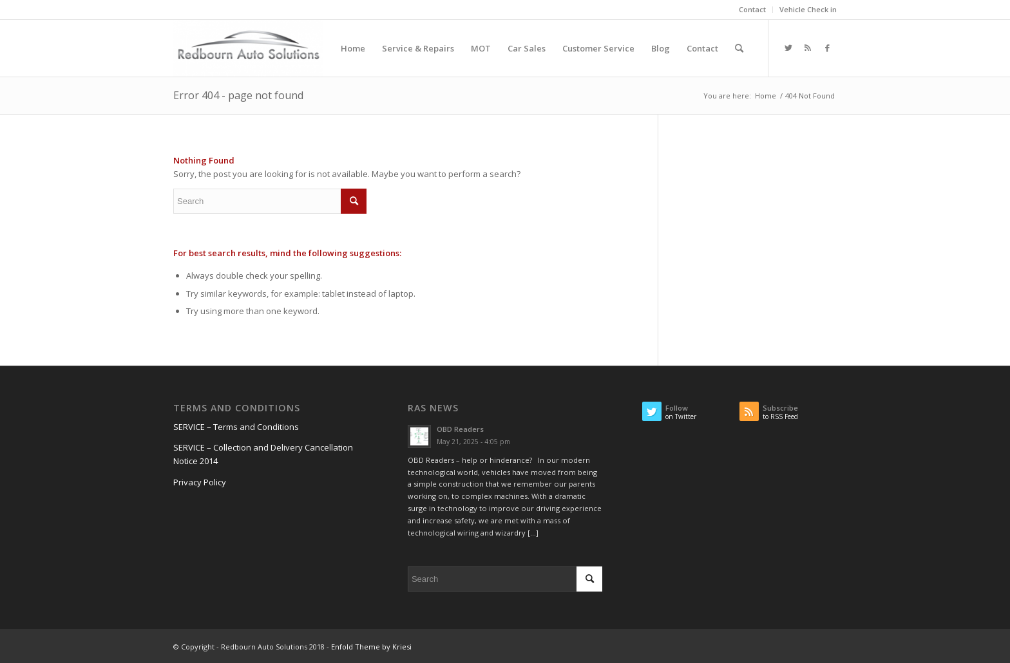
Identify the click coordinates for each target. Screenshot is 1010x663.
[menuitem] (752, 9)
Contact (752, 9)
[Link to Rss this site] (807, 47)
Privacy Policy (199, 482)
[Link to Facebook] (827, 47)
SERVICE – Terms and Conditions (236, 427)
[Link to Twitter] (788, 47)
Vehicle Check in (808, 9)
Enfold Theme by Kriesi (371, 646)
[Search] (739, 48)
